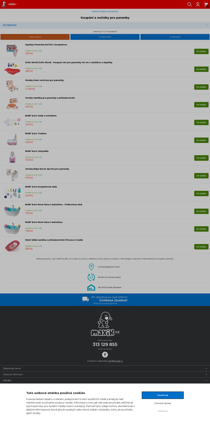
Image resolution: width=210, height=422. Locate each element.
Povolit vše (163, 395)
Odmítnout (163, 411)
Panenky (95, 11)
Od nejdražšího (175, 37)
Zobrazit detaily (162, 403)
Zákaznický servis (12, 368)
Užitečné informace (13, 374)
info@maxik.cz (115, 361)
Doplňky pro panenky (109, 11)
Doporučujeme (35, 37)
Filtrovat (10, 25)
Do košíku (201, 51)
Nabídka (7, 380)
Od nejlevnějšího (105, 37)
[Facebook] (105, 355)
